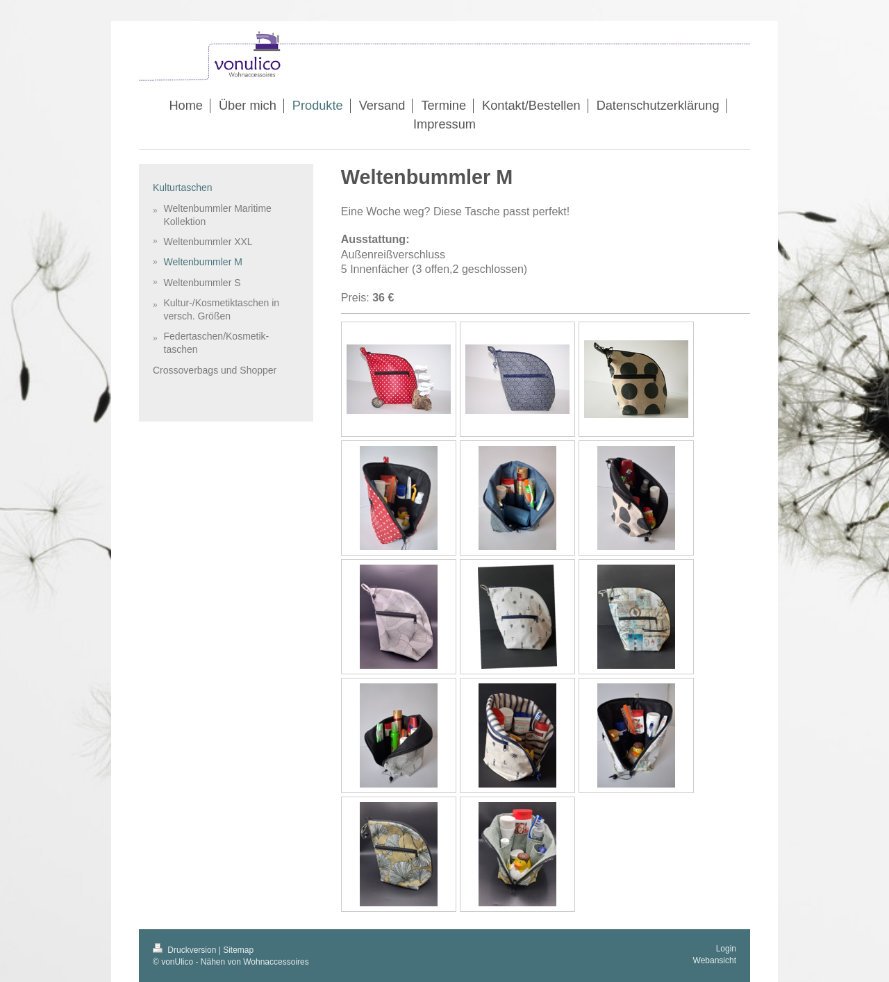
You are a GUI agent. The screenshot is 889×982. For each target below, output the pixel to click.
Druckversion (186, 950)
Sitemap (238, 950)
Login (726, 949)
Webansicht (714, 960)
